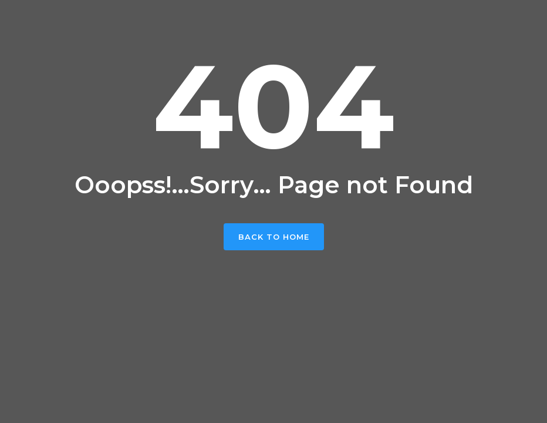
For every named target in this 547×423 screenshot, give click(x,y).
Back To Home (273, 236)
